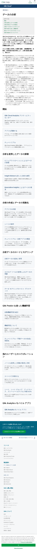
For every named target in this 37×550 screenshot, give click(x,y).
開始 (5, 20)
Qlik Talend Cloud (8, 469)
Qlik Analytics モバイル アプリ (11, 32)
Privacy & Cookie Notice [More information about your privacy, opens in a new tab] (26, 542)
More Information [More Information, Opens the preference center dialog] (18, 548)
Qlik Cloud (8, 6)
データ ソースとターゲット (10, 505)
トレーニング (7, 452)
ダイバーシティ (7, 520)
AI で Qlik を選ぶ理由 (9, 499)
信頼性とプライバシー (9, 495)
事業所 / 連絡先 (7, 530)
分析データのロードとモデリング (11, 26)
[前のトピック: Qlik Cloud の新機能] (9, 438)
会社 (5, 514)
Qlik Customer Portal (9, 456)
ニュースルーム (7, 528)
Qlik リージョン (7, 507)
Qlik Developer (7, 450)
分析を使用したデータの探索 (10, 22)
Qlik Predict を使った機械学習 (11, 28)
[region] (18, 542)
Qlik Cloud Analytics (9, 477)
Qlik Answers (7, 479)
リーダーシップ (7, 516)
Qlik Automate (7, 484)
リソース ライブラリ (8, 458)
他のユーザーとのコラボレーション (12, 30)
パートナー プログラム (9, 524)
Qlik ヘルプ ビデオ (8, 448)
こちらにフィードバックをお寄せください (14, 431)
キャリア (6, 526)
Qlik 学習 (6, 454)
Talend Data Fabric (8, 471)
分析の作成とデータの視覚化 (10, 24)
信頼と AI (6, 497)
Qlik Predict (7, 482)
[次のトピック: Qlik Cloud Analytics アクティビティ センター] (27, 438)
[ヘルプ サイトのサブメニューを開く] (2, 6)
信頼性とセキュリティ (9, 492)
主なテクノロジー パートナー (11, 503)
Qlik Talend (6, 467)
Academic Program (8, 522)
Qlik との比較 (7, 501)
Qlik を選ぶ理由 (7, 490)
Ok (18, 545)
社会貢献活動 (7, 518)
